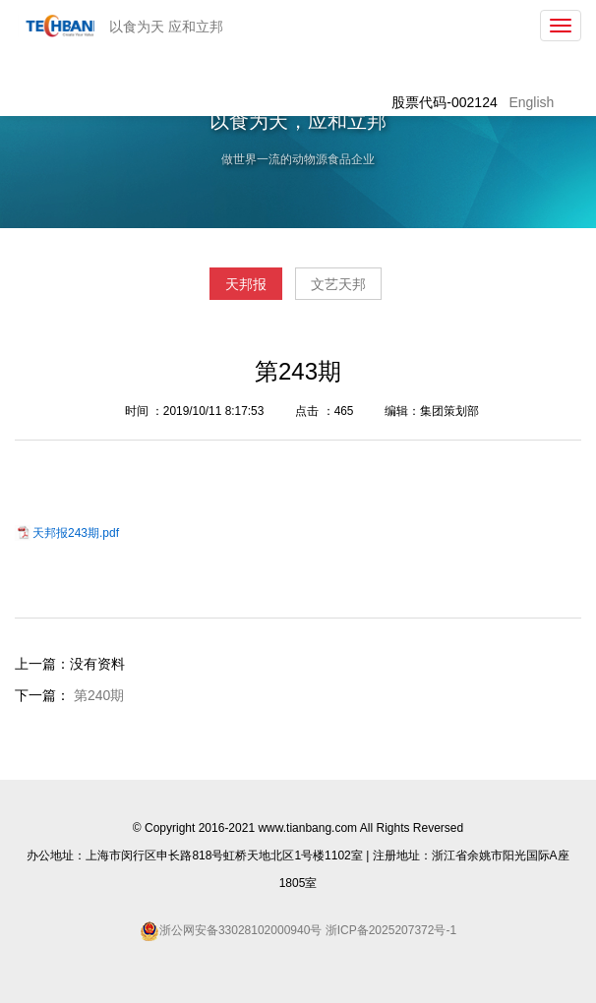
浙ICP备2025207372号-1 (389, 930)
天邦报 (246, 284)
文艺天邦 (338, 284)
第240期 (99, 695)
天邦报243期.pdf (75, 533)
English (531, 102)
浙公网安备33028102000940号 (240, 930)
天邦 (56, 25)
